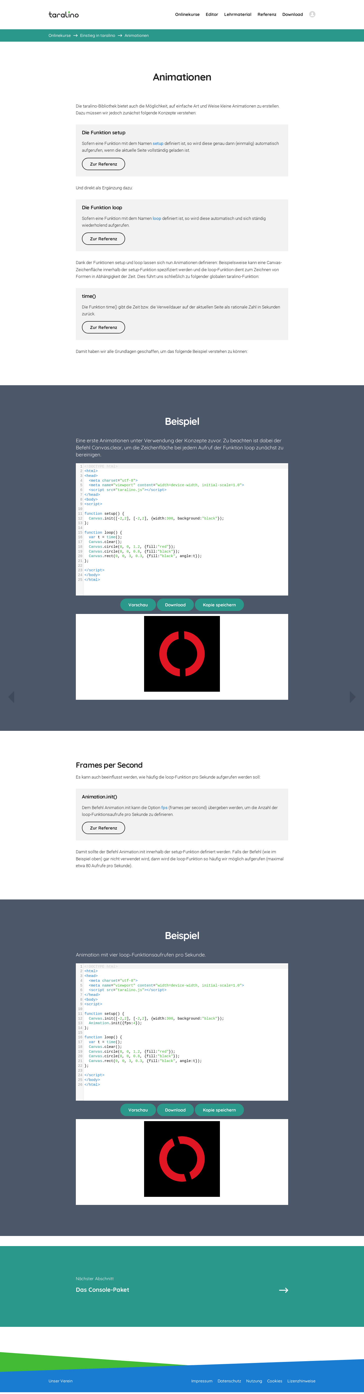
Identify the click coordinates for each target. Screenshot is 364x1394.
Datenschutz (229, 1382)
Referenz (267, 14)
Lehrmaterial (238, 14)
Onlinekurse (187, 14)
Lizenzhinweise (301, 1382)
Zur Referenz (103, 164)
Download (292, 14)
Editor (212, 14)
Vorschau (138, 604)
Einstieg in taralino (97, 35)
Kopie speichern (219, 604)
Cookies (274, 1382)
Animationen (137, 35)
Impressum (202, 1382)
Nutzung (254, 1382)
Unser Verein (61, 1382)
